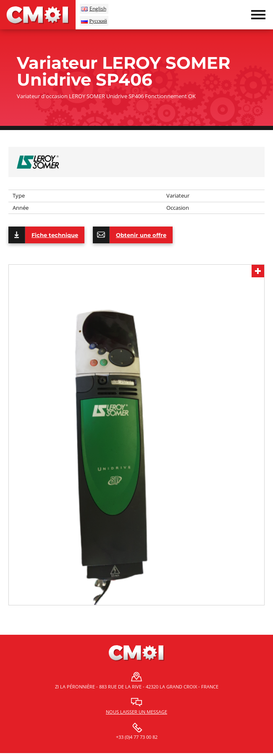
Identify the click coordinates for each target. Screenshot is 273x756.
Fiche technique (43, 235)
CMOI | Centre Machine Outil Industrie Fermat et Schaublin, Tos (38, 14)
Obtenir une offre (129, 235)
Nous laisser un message (136, 712)
